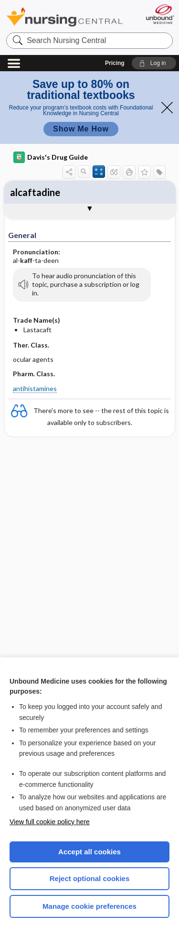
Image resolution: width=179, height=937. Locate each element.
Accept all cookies (89, 852)
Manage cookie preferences (89, 906)
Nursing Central (64, 16)
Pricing (115, 63)
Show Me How (80, 129)
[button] (154, 63)
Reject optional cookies (90, 878)
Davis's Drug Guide (50, 157)
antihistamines (35, 388)
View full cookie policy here (50, 822)
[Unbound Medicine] (159, 14)
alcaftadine (35, 192)
